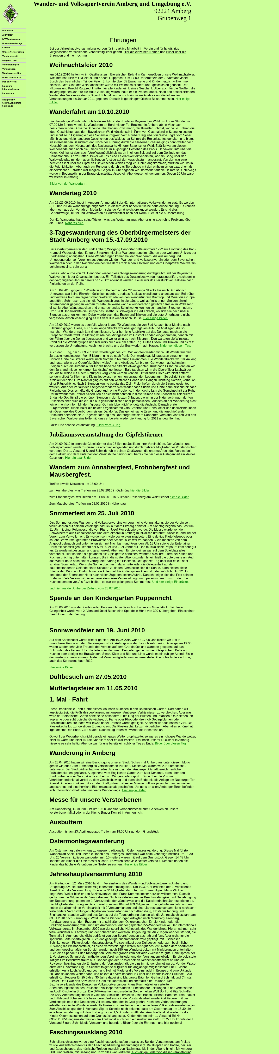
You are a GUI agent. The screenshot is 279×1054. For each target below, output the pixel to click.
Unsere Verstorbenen (13, 52)
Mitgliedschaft (9, 60)
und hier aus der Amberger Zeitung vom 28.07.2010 (84, 588)
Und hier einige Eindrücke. (170, 581)
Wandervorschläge (11, 73)
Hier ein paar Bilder (78, 457)
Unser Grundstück (11, 77)
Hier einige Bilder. (155, 318)
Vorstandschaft (10, 56)
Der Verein (7, 30)
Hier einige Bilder (135, 864)
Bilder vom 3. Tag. (108, 425)
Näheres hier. (74, 223)
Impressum (8, 93)
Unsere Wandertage (12, 43)
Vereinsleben (9, 69)
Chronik (6, 47)
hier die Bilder (139, 490)
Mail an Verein (9, 82)
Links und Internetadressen (11, 87)
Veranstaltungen (10, 64)
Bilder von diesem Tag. (175, 345)
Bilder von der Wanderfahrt (67, 183)
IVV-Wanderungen (11, 39)
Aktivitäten (7, 35)
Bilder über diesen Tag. (171, 743)
